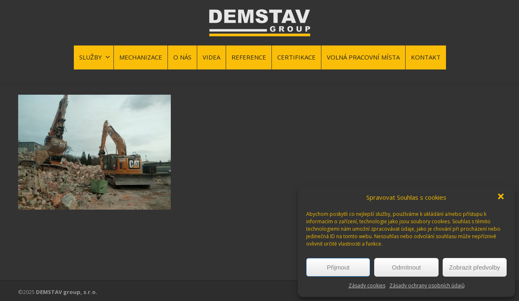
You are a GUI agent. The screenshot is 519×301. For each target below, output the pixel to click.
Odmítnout (406, 267)
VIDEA (211, 57)
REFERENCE (248, 57)
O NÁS (182, 57)
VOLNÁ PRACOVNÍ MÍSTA (363, 57)
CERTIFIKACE (296, 57)
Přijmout (338, 267)
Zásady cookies (367, 285)
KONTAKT (426, 57)
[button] (502, 197)
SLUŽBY (94, 57)
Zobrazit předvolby (474, 267)
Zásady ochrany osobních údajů (427, 285)
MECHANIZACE (140, 57)
